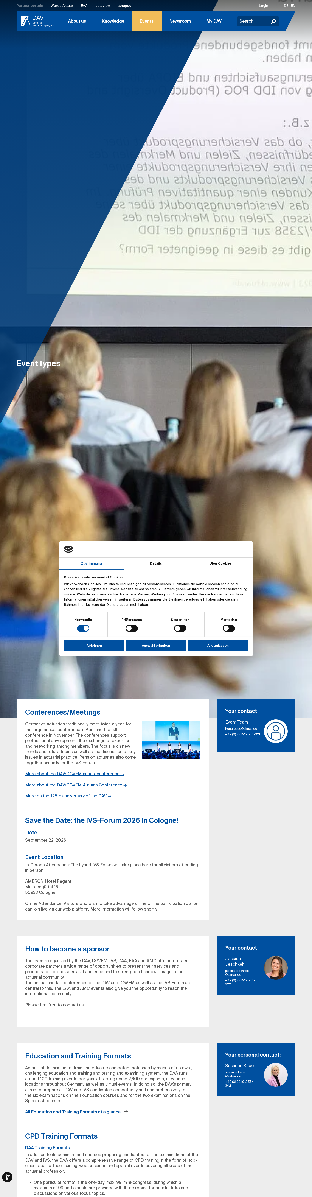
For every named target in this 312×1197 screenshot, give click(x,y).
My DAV (214, 21)
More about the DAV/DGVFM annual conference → (74, 773)
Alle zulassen (218, 645)
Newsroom (180, 21)
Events (147, 21)
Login (263, 6)
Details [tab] (156, 563)
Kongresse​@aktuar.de (241, 728)
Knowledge (113, 21)
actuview (102, 6)
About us (77, 21)
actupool (125, 6)
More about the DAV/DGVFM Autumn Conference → (76, 785)
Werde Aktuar (62, 6)
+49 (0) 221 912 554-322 (240, 982)
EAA (84, 6)
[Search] (273, 21)
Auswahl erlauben (156, 645)
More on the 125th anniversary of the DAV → (68, 796)
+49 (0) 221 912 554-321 (242, 734)
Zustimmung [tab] (91, 563)
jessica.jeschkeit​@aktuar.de (237, 972)
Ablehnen (94, 645)
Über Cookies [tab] (221, 563)
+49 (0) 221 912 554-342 (240, 1083)
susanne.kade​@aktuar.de (235, 1074)
